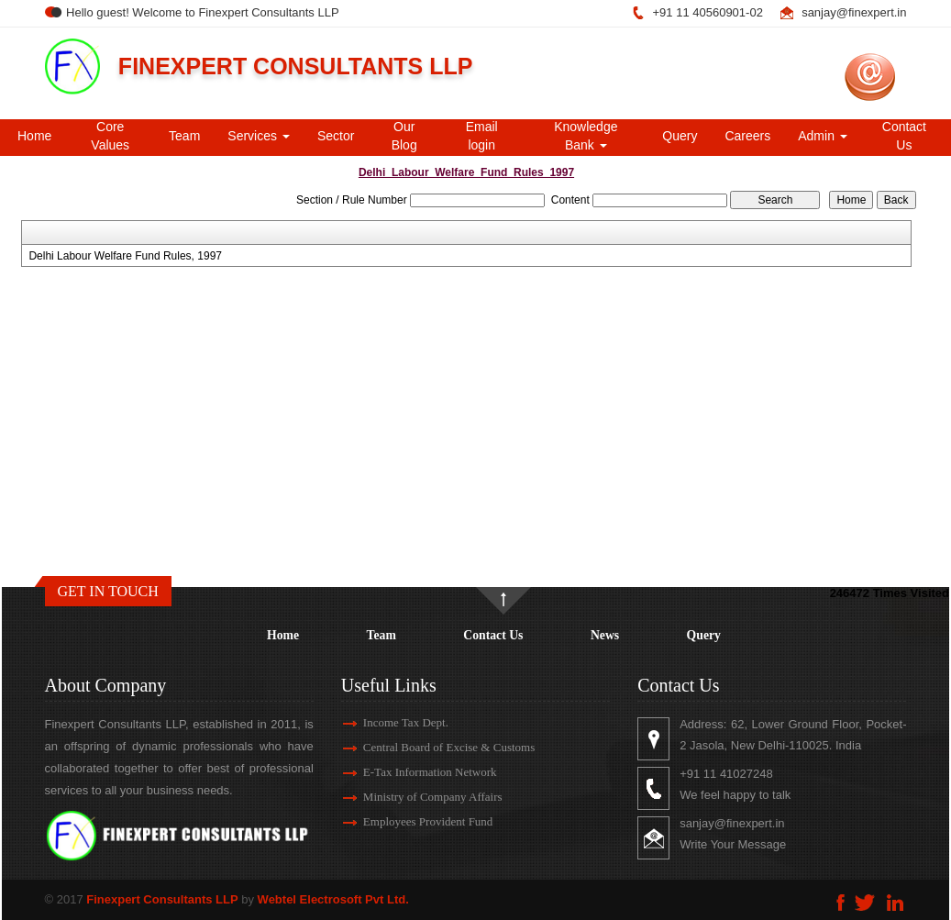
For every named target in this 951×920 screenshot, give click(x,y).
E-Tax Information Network (414, 772)
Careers (747, 135)
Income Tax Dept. (389, 722)
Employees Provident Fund (412, 821)
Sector (335, 135)
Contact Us (904, 135)
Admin (822, 135)
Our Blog (404, 135)
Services (258, 135)
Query (679, 135)
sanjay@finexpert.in (854, 12)
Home (34, 135)
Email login (482, 135)
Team (184, 135)
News (605, 635)
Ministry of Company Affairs (416, 797)
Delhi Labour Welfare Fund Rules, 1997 (125, 255)
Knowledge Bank (585, 135)
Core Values (110, 135)
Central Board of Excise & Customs (432, 747)
